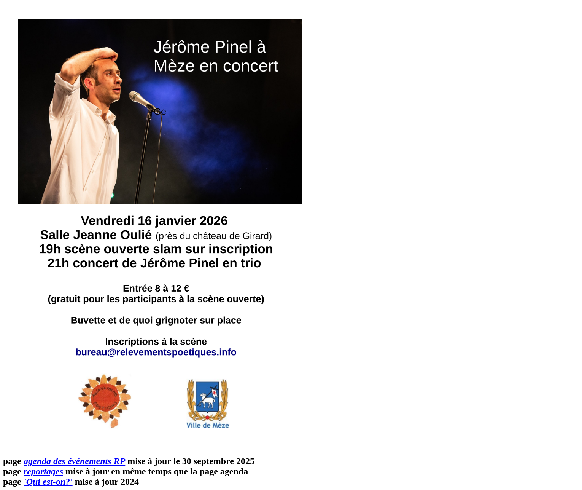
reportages (43, 471)
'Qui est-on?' (48, 482)
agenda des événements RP (74, 461)
